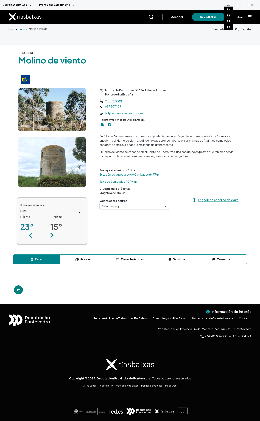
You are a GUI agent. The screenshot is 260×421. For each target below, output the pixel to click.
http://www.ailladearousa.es (124, 113)
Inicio (12, 29)
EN (228, 9)
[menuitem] (18, 5)
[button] (30, 235)
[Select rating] (134, 206)
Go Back (18, 289)
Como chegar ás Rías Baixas (170, 318)
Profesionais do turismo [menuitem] (54, 4)
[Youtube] (243, 5)
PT (228, 27)
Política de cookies (151, 385)
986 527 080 (113, 101)
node (22, 29)
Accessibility (106, 385)
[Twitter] (256, 5)
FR (228, 21)
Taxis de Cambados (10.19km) (118, 181)
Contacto (245, 318)
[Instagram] (247, 5)
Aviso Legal (89, 385)
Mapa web (171, 385)
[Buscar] (155, 17)
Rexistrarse (208, 17)
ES (228, 15)
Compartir (218, 29)
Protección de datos (127, 385)
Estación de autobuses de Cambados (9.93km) (129, 174)
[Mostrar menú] (249, 17)
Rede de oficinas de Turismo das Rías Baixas (120, 318)
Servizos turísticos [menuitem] (15, 4)
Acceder (177, 17)
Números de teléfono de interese (212, 318)
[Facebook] (252, 5)
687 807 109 (113, 106)
